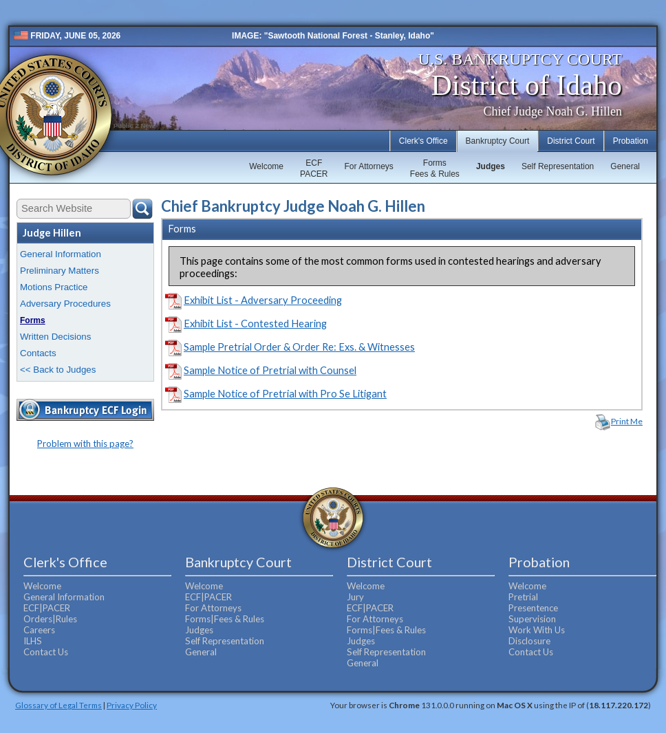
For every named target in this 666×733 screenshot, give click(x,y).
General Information (60, 254)
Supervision (532, 618)
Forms (32, 320)
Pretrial (523, 596)
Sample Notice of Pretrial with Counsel (270, 370)
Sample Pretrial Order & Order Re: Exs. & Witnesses (299, 347)
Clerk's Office (423, 141)
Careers (39, 629)
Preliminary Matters (59, 270)
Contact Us (45, 651)
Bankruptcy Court (498, 141)
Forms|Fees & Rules (224, 618)
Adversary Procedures (65, 303)
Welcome (266, 166)
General (625, 166)
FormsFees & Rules (435, 168)
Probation (630, 141)
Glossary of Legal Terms (58, 705)
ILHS (32, 640)
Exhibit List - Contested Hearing (255, 323)
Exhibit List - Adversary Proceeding (263, 300)
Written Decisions (55, 336)
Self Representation (558, 166)
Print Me (627, 421)
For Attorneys (368, 166)
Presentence (533, 607)
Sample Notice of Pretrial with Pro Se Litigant (285, 394)
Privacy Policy (132, 705)
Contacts (38, 353)
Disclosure (529, 640)
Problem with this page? (85, 443)
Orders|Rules (50, 618)
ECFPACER (313, 168)
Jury (355, 596)
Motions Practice (54, 287)
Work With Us (536, 629)
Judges (490, 166)
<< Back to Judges (58, 369)
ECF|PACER (46, 607)
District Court (570, 141)
